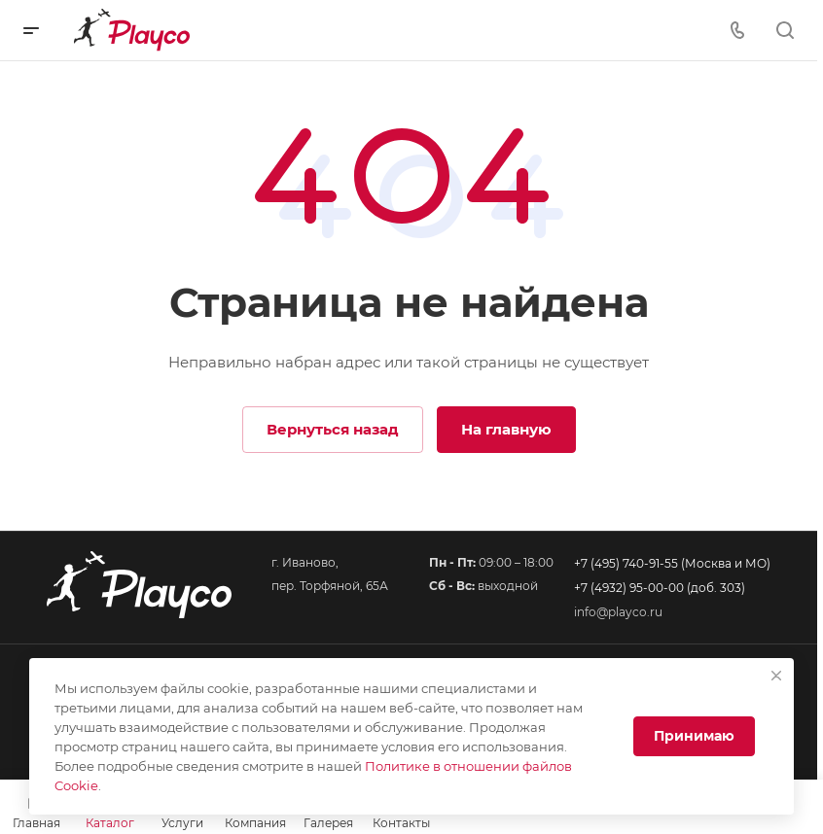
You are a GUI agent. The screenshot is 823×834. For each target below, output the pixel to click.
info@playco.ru (618, 612)
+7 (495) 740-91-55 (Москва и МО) (672, 563)
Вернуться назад (333, 429)
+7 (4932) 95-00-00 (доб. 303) (659, 587)
